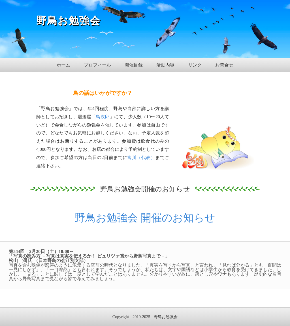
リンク (195, 65)
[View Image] (218, 167)
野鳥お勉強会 (68, 20)
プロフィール (97, 65)
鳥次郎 (103, 116)
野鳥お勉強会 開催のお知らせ (145, 218)
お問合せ (224, 65)
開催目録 (134, 65)
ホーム (63, 65)
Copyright (120, 316)
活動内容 (165, 65)
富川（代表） (141, 157)
